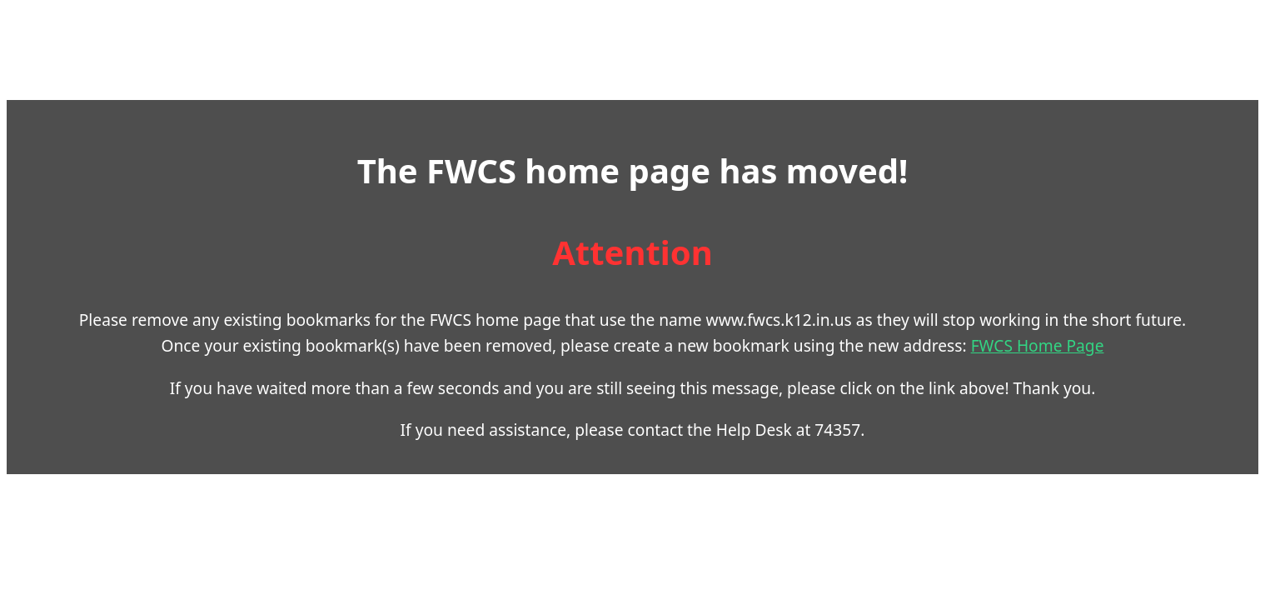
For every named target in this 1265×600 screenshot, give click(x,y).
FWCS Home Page (781, 357)
